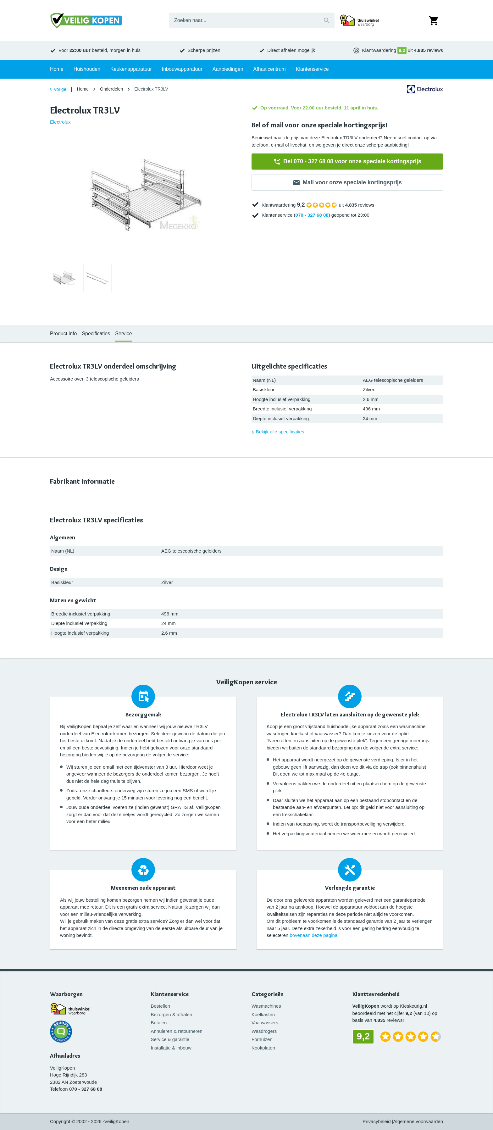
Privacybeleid (377, 1121)
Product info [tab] (63, 333)
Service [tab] (123, 333)
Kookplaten (263, 1047)
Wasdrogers (264, 1031)
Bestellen (160, 1006)
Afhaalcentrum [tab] (269, 69)
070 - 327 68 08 (312, 215)
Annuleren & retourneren (176, 1031)
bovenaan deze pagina (313, 935)
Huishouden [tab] (87, 69)
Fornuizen (262, 1039)
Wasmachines (266, 1006)
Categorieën (268, 994)
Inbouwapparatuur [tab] (182, 69)
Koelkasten (263, 1014)
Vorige (56, 89)
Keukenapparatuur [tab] (131, 69)
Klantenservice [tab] (312, 69)
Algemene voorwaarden (418, 1121)
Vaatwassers (265, 1022)
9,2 (402, 50)
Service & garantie (170, 1039)
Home (83, 89)
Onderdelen (111, 89)
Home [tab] (57, 69)
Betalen (159, 1022)
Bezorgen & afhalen (171, 1014)
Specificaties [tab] (96, 333)
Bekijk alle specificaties (277, 432)
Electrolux (60, 122)
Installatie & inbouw (171, 1047)
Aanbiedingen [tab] (228, 69)
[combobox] (252, 20)
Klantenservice (170, 994)
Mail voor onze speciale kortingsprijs (347, 182)
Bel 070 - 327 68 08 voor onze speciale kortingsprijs (347, 161)
